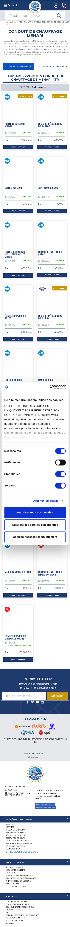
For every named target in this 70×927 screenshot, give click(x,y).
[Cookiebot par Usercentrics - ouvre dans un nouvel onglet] (50, 387)
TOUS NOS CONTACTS (45, 804)
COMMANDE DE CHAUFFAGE (52, 66)
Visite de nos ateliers (16, 833)
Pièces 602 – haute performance (21, 878)
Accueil (10, 22)
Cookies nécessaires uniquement (35, 536)
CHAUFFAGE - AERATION (34, 22)
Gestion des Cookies (45, 808)
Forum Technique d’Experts (19, 875)
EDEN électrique (14, 849)
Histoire (10, 824)
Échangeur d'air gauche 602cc (50, 253)
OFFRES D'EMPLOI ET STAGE (22, 852)
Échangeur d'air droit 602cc (16, 317)
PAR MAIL (12, 790)
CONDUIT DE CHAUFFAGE (58, 22)
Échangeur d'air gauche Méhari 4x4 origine (50, 573)
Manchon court (46, 380)
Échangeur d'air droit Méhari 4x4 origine (16, 637)
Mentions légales (14, 910)
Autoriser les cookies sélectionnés (35, 524)
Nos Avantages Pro (15, 867)
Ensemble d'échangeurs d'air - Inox (50, 317)
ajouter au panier (18, 147)
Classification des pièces (17, 902)
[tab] (35, 819)
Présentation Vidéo (15, 830)
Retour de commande (16, 918)
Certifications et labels (17, 841)
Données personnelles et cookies (22, 915)
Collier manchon (13, 187)
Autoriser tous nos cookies (35, 512)
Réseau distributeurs (16, 835)
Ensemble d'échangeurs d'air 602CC (50, 125)
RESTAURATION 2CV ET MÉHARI (19, 843)
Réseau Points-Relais (15, 838)
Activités (10, 827)
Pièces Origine (12, 884)
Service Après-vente (15, 870)
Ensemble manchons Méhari (15, 125)
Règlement (11, 923)
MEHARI (18, 22)
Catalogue (11, 873)
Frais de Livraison (14, 921)
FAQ (7, 912)
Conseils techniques (16, 886)
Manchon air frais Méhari (18, 572)
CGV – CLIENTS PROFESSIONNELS (20, 907)
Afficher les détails (45, 500)
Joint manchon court (49, 187)
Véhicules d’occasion (16, 846)
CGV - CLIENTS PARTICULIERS (18, 904)
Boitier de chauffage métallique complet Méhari (15, 254)
